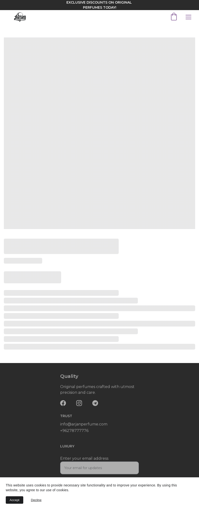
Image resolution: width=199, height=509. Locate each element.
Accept (14, 500)
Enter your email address (84, 460)
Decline (36, 500)
